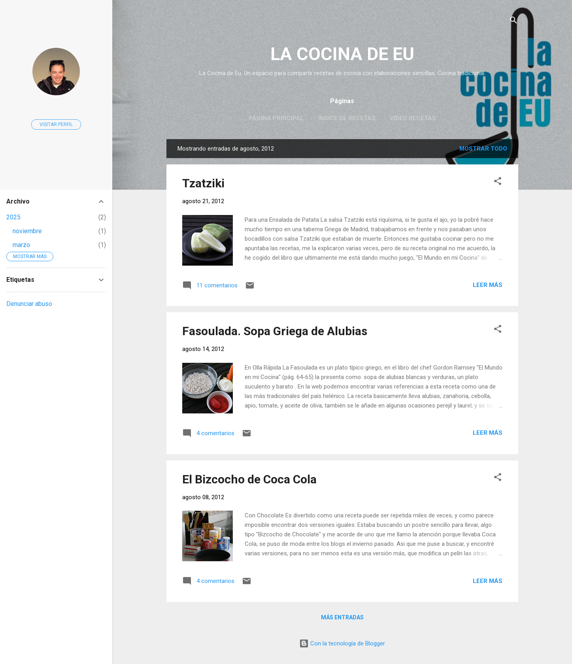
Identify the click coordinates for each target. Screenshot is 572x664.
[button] (497, 182)
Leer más (487, 285)
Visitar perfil (56, 124)
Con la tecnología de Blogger (342, 643)
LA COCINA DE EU (342, 53)
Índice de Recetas (347, 118)
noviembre (27, 231)
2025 (13, 217)
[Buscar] (513, 21)
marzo (21, 245)
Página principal (276, 118)
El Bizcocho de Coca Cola (249, 479)
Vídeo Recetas (413, 118)
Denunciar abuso (29, 303)
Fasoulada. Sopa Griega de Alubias (274, 331)
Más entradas (342, 617)
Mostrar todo (483, 148)
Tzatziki (203, 183)
